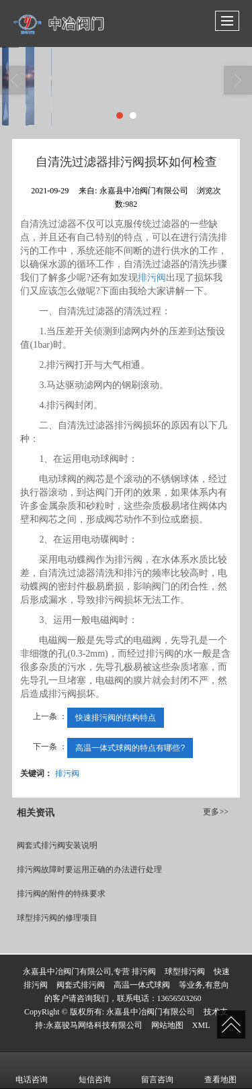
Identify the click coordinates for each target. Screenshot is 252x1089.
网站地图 (167, 1025)
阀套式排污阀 (80, 985)
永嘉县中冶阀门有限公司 (150, 1011)
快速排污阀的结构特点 (115, 717)
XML (201, 1025)
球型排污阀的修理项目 (57, 917)
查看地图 (220, 1070)
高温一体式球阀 (142, 985)
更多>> (215, 811)
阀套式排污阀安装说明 (57, 845)
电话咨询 (31, 1070)
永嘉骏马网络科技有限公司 (94, 1025)
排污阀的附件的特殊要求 (61, 893)
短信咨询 (95, 1070)
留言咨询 (157, 1070)
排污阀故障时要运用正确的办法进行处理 (89, 869)
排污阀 (152, 278)
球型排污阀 (185, 971)
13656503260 (179, 998)
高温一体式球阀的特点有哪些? (130, 748)
